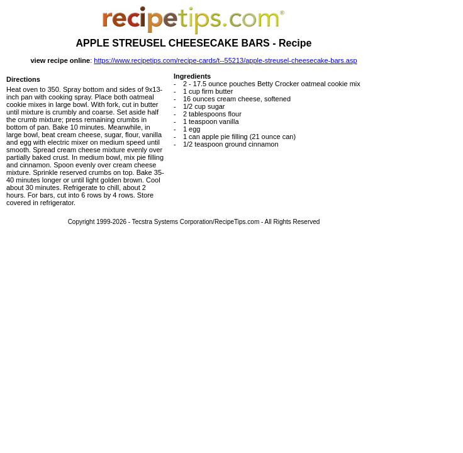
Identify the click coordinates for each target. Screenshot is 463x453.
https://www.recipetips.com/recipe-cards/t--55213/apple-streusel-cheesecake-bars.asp (225, 60)
